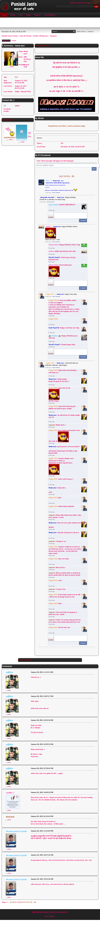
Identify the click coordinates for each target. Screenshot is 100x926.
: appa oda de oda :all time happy (59, 394)
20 (73, 176)
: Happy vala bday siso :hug (64, 328)
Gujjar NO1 (50, 294)
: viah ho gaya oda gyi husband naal (62, 258)
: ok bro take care (59, 627)
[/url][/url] (96, 1)
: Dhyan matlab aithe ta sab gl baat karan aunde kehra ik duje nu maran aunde (64, 574)
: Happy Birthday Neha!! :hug (64, 245)
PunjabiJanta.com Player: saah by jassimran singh (66, 126)
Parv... (48, 180)
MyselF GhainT (54, 257)
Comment (83, 220)
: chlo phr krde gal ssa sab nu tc (64, 532)
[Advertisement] (50, 23)
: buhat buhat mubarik (61, 506)
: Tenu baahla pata (60, 270)
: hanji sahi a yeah (57, 490)
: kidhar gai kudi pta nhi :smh (62, 251)
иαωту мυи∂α (22, 140)
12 (17, 902)
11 (15, 902)
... (71, 176)
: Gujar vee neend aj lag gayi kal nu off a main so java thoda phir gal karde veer (65, 621)
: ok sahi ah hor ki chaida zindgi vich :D (64, 416)
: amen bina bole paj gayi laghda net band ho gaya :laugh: (62, 407)
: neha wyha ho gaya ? (61, 479)
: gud (55, 497)
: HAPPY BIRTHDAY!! (62, 205)
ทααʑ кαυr (56, 180)
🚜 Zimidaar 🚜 (55, 336)
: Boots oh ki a (57, 567)
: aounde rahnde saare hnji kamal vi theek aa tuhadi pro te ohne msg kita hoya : (61, 466)
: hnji (55, 603)
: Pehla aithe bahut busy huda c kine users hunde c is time (65, 516)
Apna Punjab (53, 205)
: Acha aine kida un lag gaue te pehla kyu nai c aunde (63, 613)
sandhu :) (10, 793)
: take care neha (59, 559)
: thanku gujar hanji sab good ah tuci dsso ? (59, 380)
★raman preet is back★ (16, 831)
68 (35, 902)
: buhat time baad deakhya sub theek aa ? (63, 371)
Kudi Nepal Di (54, 328)
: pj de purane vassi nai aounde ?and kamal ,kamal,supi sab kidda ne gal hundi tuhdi (64, 450)
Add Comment (56, 192)
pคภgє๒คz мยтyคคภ (47, 197)
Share (94, 169)
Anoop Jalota (53, 245)
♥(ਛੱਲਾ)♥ (9, 672)
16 (27, 902)
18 (31, 902)
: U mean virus (57, 589)
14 (23, 902)
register (95, 3)
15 (25, 902)
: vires (55, 580)
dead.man (10, 817)
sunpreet (52, 425)
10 (13, 902)
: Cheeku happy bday (62, 344)
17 (29, 902)
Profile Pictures (42, 46)
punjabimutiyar (10, 137)
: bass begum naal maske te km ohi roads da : (64, 435)
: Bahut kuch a (57, 425)
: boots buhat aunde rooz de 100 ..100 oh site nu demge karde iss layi (64, 596)
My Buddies (7, 120)
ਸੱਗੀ (29, 133)
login (89, 3)
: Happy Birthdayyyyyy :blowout (63, 337)
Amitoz (48, 226)
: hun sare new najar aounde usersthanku (65, 525)
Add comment (25, 660)
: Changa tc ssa (57, 541)
